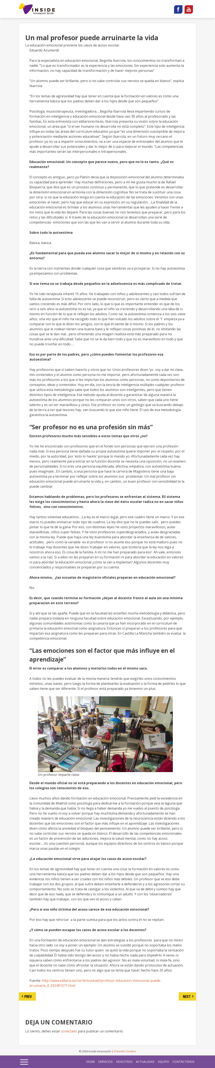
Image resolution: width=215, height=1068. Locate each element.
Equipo (163, 1062)
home (90, 1062)
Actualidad (145, 1062)
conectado (69, 1031)
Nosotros (124, 1062)
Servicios (105, 1062)
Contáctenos (183, 1062)
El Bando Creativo (125, 1051)
